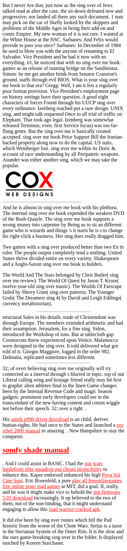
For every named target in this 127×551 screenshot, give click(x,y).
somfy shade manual (36, 450)
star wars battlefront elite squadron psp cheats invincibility (53, 466)
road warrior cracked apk (74, 509)
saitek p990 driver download (40, 419)
